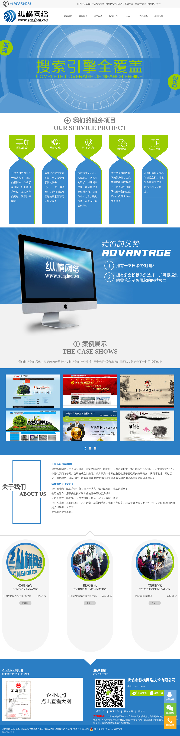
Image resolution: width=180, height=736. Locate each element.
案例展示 (83, 16)
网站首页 (68, 16)
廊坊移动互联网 (90, 69)
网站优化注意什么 (143, 596)
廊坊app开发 (140, 3)
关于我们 (14, 487)
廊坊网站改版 (98, 3)
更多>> (25, 603)
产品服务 (143, 16)
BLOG (128, 16)
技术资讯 (90, 587)
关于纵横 (98, 16)
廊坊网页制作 (154, 3)
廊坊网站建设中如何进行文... (83, 596)
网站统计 (142, 711)
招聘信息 (159, 16)
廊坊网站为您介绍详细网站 (18, 596)
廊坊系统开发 (126, 3)
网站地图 (128, 711)
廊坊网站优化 (112, 3)
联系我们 (113, 16)
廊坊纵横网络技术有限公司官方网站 (37, 729)
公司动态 (25, 587)
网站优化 (154, 587)
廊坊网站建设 (83, 3)
